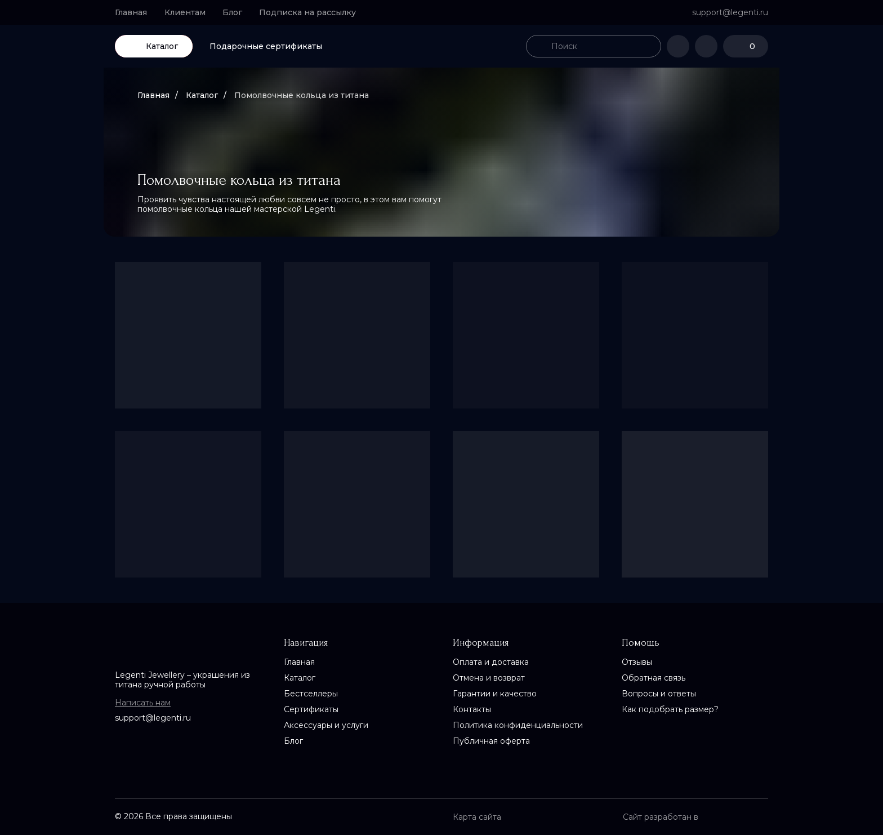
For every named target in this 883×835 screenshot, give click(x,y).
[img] (441, 46)
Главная (153, 95)
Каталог (202, 95)
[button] (312, 12)
